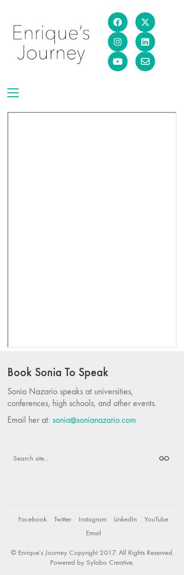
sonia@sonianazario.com (94, 420)
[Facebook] (32, 519)
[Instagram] (92, 519)
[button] (13, 93)
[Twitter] (62, 519)
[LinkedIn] (125, 519)
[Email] (93, 533)
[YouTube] (156, 519)
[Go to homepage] (50, 42)
